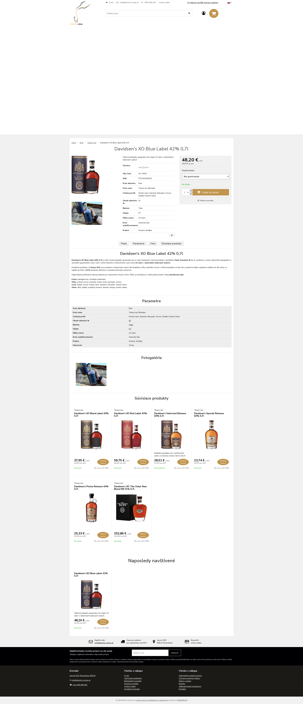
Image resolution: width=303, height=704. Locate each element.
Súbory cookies (185, 681)
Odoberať (174, 653)
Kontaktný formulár (132, 689)
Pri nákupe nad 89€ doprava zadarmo (203, 2)
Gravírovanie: (188, 170)
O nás (126, 675)
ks (188, 192)
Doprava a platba (131, 683)
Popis (124, 243)
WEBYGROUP (182, 700)
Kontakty (182, 689)
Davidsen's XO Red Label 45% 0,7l (130, 414)
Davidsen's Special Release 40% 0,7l (209, 414)
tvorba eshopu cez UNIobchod (147, 700)
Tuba (131, 325)
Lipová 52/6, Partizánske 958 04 (82, 675)
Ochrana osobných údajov (189, 678)
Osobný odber (130, 686)
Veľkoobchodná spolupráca (190, 686)
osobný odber (164, 2)
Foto (153, 243)
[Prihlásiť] (204, 13)
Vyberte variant (103, 462)
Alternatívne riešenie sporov (190, 675)
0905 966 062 (150, 2)
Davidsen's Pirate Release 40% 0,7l (91, 488)
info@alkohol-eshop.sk (129, 2)
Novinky (182, 683)
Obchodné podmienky (133, 678)
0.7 (130, 329)
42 (130, 320)
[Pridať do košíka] (205, 192)
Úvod (111, 2)
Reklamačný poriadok (132, 681)
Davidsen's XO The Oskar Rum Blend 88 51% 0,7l (130, 488)
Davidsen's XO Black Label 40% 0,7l (91, 414)
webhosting (163, 700)
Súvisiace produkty (172, 243)
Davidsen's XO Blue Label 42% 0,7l (91, 574)
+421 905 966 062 (79, 685)
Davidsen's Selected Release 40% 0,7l (170, 414)
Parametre (138, 243)
